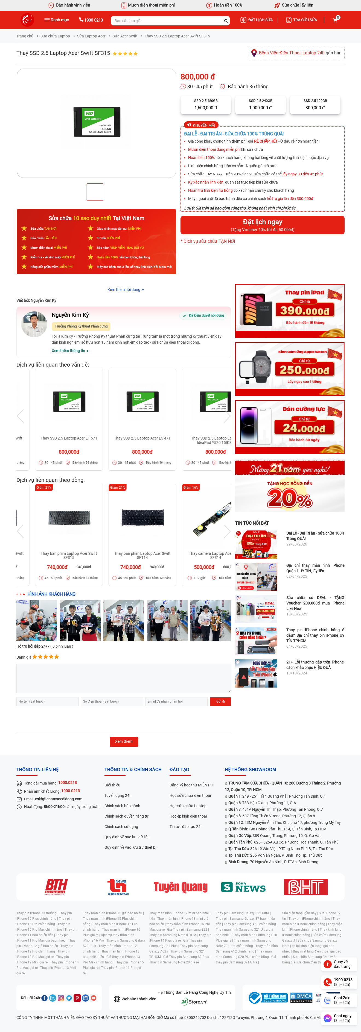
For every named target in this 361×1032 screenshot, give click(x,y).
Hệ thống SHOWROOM (250, 769)
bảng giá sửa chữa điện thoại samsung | (312, 962)
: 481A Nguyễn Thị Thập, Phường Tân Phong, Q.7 (275, 809)
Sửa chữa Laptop (55, 36)
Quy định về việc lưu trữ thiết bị (130, 847)
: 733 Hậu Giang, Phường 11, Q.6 (262, 803)
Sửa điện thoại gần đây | (300, 913)
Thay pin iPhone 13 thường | (37, 913)
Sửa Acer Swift (125, 36)
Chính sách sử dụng (121, 826)
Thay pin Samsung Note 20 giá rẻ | (174, 962)
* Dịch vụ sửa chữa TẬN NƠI (207, 241)
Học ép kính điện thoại (188, 816)
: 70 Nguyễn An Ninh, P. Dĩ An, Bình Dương (273, 862)
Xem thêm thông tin (68, 351)
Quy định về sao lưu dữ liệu (127, 837)
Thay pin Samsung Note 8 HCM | (174, 935)
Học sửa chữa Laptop (188, 806)
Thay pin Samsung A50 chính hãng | (251, 924)
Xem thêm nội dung (123, 289)
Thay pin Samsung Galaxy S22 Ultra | (243, 913)
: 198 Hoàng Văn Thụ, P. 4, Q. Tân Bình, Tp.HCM (277, 829)
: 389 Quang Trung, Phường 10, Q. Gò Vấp (275, 835)
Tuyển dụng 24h (118, 795)
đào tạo (179, 769)
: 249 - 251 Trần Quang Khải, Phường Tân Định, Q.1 (277, 796)
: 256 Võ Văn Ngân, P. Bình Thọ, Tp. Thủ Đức (275, 855)
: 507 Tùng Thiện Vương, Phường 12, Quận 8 (271, 816)
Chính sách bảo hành (122, 806)
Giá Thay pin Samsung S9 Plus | (187, 957)
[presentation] (58, 719)
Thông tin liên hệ (37, 769)
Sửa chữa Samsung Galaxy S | (315, 957)
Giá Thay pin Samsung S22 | (188, 929)
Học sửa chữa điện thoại (190, 795)
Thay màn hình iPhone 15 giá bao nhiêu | (113, 913)
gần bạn (300, 52)
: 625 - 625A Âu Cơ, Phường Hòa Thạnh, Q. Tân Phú (283, 842)
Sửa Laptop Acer (91, 36)
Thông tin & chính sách (133, 769)
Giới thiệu (112, 785)
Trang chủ (24, 36)
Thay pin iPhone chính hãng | (311, 919)
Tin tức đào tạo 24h (186, 826)
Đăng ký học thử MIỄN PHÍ (192, 785)
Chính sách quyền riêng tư (126, 816)
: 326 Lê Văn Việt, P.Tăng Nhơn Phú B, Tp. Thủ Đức (280, 849)
